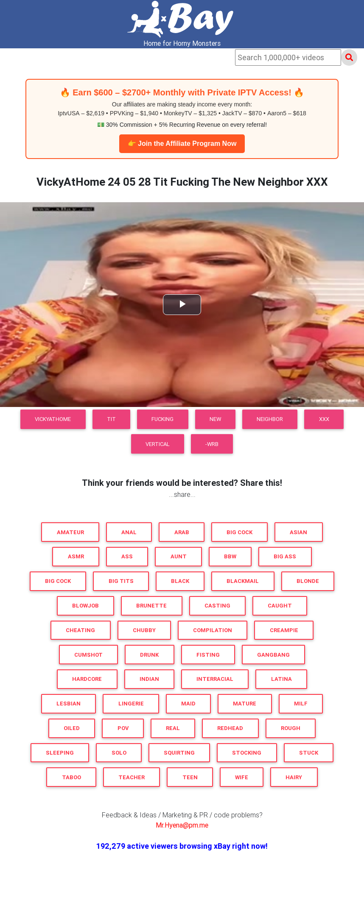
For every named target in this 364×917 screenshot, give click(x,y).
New (215, 419)
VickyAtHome (53, 419)
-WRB (211, 444)
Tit (111, 419)
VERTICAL (158, 444)
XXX (324, 419)
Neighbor (270, 419)
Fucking (162, 419)
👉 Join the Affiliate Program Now (182, 143)
